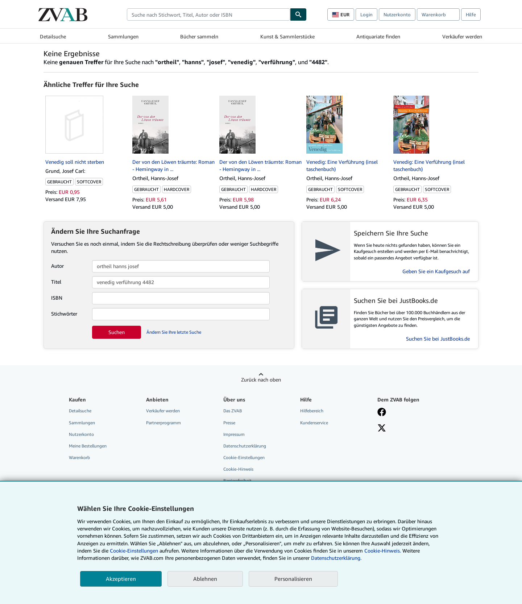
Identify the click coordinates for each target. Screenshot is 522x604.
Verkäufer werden (462, 36)
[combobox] (208, 14)
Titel (56, 282)
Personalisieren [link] (293, 578)
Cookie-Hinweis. (382, 550)
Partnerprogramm (163, 422)
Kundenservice (314, 422)
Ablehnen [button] (205, 578)
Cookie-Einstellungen (134, 550)
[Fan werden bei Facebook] (381, 413)
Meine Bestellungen (88, 446)
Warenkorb (79, 457)
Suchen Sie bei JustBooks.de (438, 339)
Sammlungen (123, 36)
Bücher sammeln (199, 36)
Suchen (116, 332)
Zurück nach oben (261, 379)
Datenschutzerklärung (244, 446)
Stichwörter (64, 314)
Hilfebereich (311, 410)
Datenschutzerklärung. (336, 558)
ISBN (56, 298)
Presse (229, 422)
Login (366, 14)
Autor (57, 266)
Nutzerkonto (397, 14)
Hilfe (471, 14)
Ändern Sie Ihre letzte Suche (173, 332)
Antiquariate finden (378, 36)
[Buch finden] (298, 14)
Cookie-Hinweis (238, 469)
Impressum (234, 434)
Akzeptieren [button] (121, 578)
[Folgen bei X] (381, 429)
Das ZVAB (232, 410)
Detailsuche (53, 36)
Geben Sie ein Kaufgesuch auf (436, 271)
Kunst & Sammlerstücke (287, 36)
